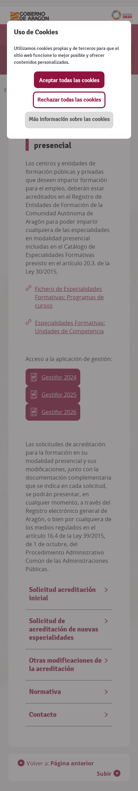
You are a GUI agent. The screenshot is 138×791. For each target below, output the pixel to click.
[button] (69, 120)
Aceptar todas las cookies (69, 80)
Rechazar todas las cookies (69, 99)
